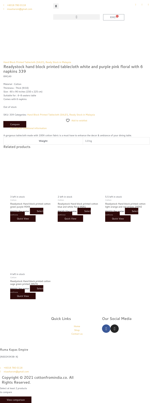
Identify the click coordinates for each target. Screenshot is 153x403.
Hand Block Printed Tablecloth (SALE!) (23, 62)
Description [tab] (16, 128)
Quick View (23, 218)
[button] (56, 6)
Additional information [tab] (35, 128)
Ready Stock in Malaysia (58, 62)
